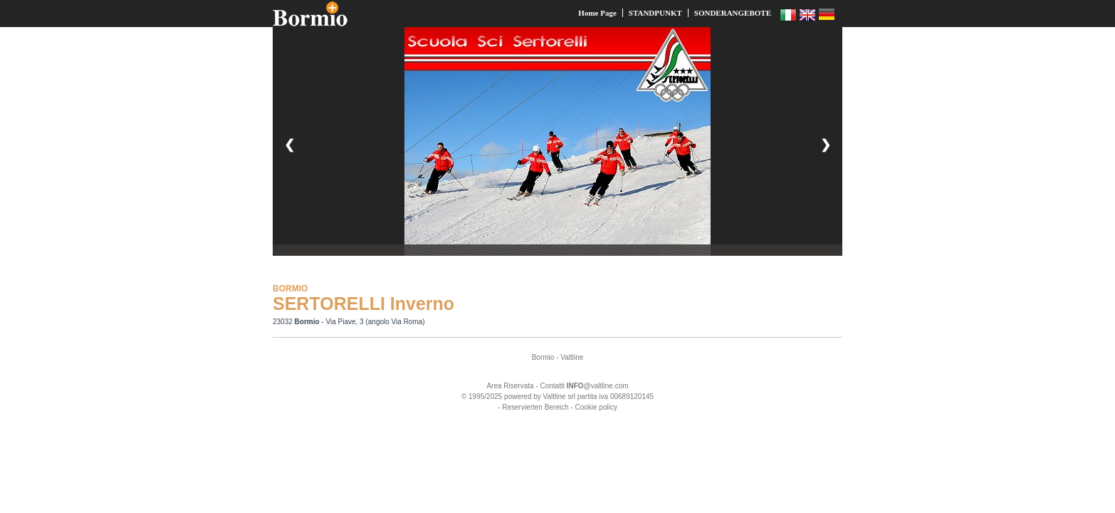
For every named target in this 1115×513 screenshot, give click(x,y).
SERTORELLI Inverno (363, 304)
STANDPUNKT (655, 13)
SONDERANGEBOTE (732, 13)
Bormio (543, 357)
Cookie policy (596, 407)
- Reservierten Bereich (533, 407)
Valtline (571, 357)
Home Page (597, 13)
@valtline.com (598, 386)
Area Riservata (509, 386)
